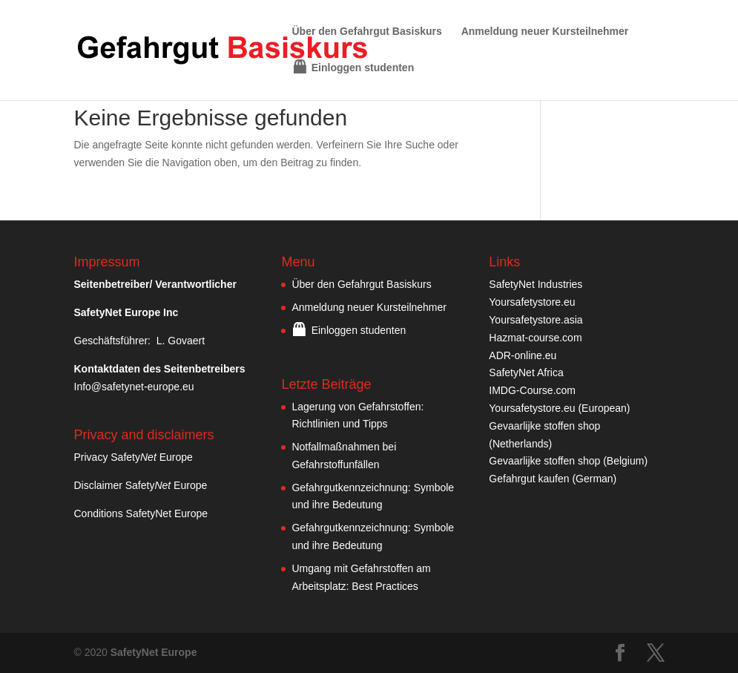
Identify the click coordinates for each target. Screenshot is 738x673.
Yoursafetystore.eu (532, 302)
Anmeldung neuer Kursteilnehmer (545, 31)
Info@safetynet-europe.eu (134, 387)
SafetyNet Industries (535, 284)
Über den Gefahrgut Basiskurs (367, 31)
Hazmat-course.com (535, 338)
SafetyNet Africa (526, 372)
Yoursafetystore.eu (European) (559, 408)
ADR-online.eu (522, 355)
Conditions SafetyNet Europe (141, 513)
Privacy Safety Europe (133, 457)
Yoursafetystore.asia (535, 320)
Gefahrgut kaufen (529, 479)
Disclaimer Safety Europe (141, 485)
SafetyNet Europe (154, 652)
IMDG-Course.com (532, 390)
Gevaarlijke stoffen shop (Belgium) (568, 461)
